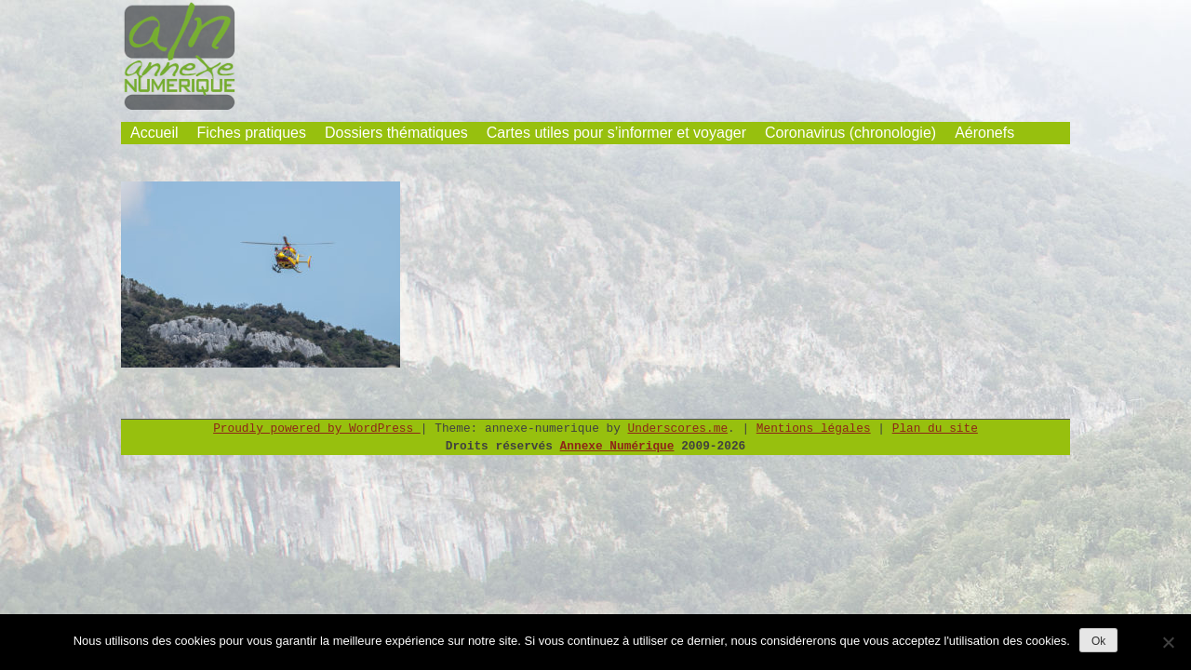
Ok (1098, 641)
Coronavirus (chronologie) (850, 133)
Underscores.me (678, 429)
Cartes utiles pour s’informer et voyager (616, 133)
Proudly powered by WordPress (317, 429)
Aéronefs (984, 133)
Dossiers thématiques (396, 133)
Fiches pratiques (251, 133)
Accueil (154, 133)
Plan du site (935, 429)
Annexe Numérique (617, 446)
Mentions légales (813, 429)
